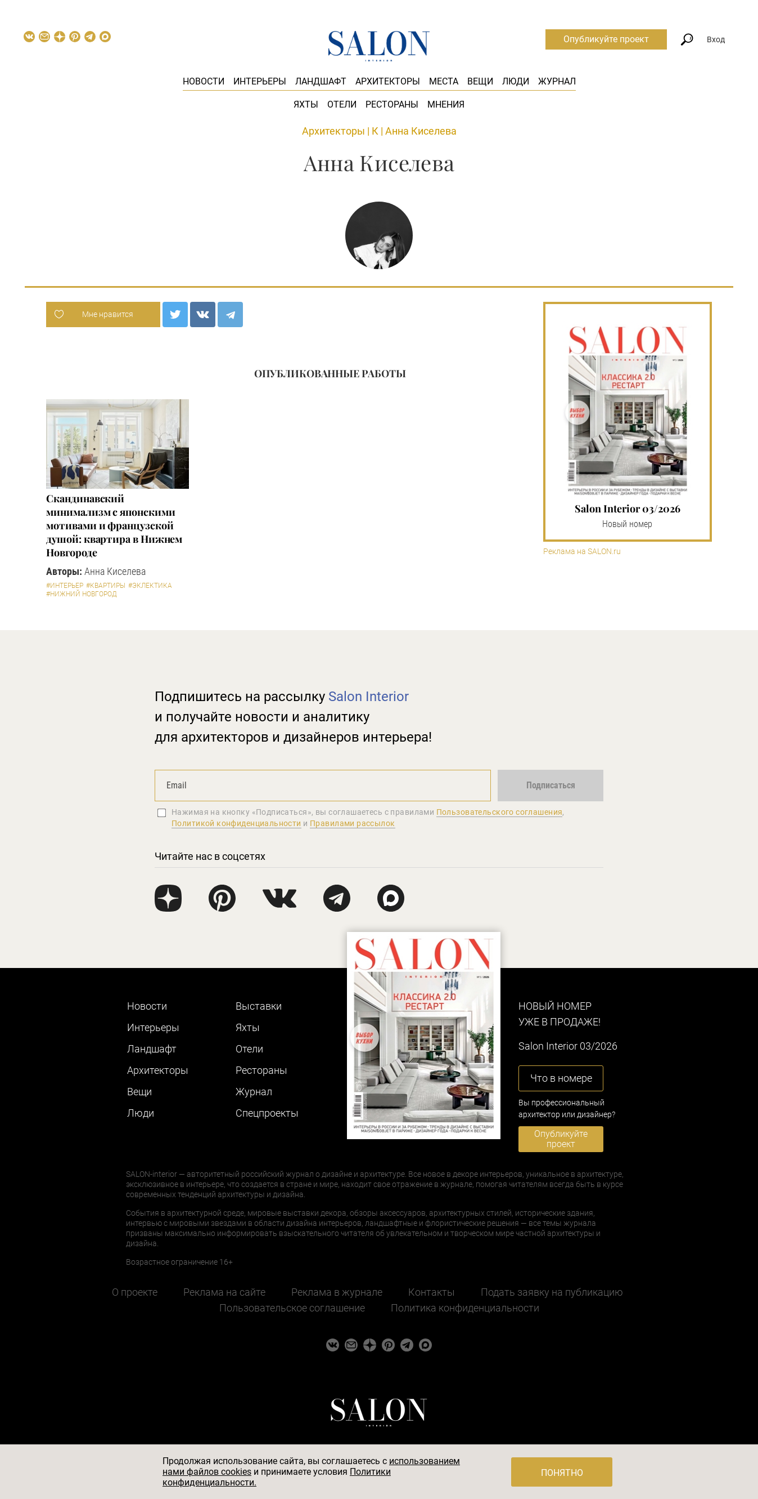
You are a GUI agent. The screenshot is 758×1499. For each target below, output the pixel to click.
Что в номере (561, 1078)
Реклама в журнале (336, 1292)
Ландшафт (320, 81)
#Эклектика (150, 585)
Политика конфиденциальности (465, 1308)
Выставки (259, 1006)
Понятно (562, 1472)
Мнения (445, 104)
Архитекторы (387, 81)
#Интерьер (64, 585)
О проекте (134, 1292)
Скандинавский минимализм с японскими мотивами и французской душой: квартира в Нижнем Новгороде (114, 525)
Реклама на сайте (224, 1292)
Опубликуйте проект (606, 39)
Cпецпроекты (267, 1113)
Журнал (557, 81)
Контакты (431, 1292)
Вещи (480, 81)
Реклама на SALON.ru (582, 551)
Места (443, 81)
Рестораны (392, 104)
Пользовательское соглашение (292, 1308)
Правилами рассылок (352, 823)
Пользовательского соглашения (499, 812)
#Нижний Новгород (81, 594)
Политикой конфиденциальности (236, 823)
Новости (203, 81)
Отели (342, 104)
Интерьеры (259, 81)
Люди (515, 81)
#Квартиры (105, 585)
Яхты (306, 104)
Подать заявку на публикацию (552, 1292)
